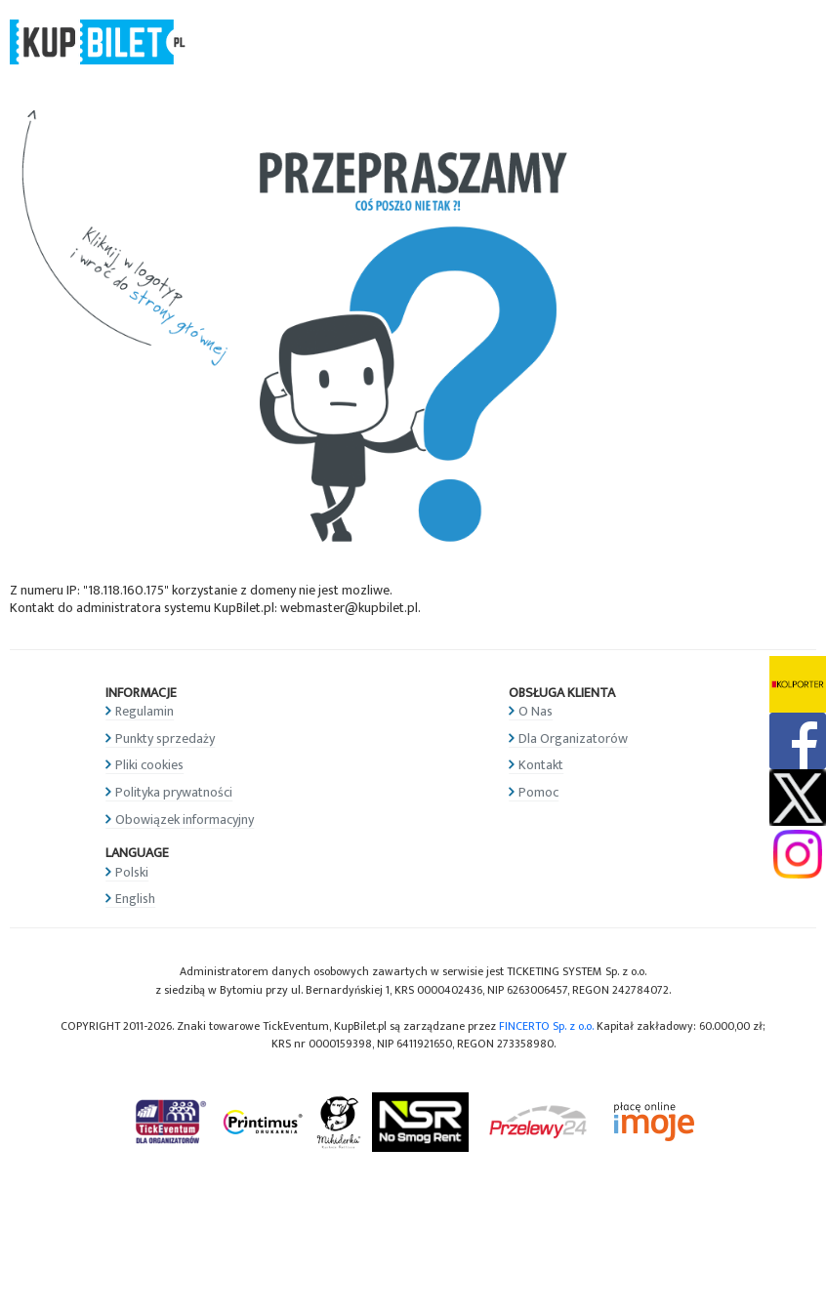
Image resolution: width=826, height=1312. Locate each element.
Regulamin (144, 711)
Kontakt (540, 765)
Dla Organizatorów (573, 738)
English (135, 898)
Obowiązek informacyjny (184, 819)
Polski (131, 872)
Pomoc (538, 792)
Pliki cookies (149, 765)
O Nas (535, 711)
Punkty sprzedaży (165, 738)
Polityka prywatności (173, 792)
